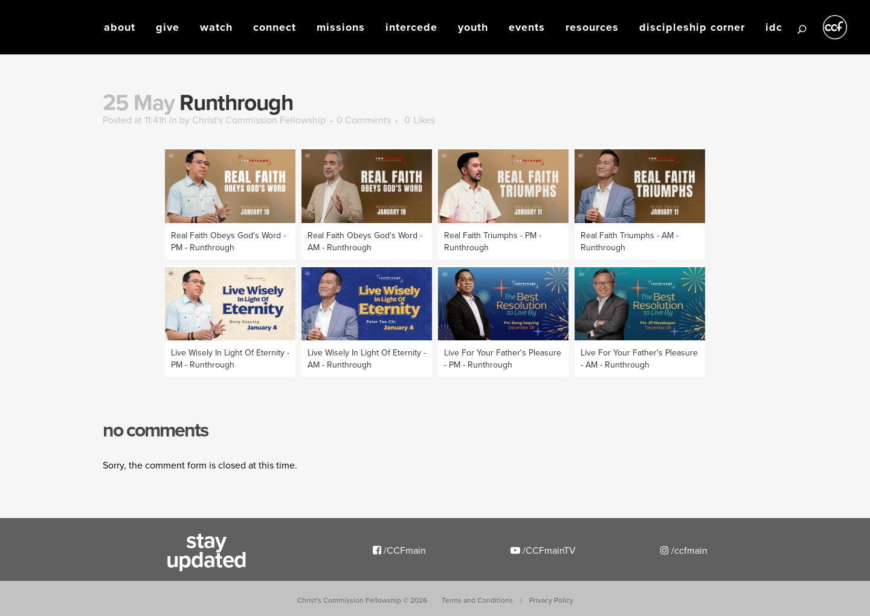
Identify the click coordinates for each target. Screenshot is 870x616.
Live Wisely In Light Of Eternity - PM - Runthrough (230, 358)
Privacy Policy (551, 600)
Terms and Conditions (477, 600)
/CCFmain (399, 550)
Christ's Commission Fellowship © (362, 600)
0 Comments (364, 119)
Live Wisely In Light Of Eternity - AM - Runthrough (367, 358)
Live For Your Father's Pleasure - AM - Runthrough (639, 358)
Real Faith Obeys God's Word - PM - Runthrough (228, 241)
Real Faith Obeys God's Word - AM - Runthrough (365, 241)
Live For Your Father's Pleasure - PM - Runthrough (502, 358)
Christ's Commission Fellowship (259, 119)
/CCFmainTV (543, 550)
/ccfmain (683, 550)
